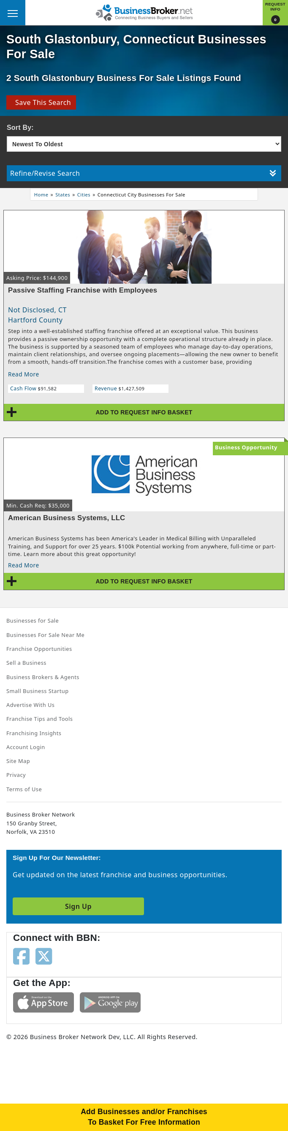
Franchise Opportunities (39, 649)
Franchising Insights (33, 733)
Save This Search (41, 102)
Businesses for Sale (32, 620)
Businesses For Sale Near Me (45, 635)
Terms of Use (24, 789)
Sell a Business (26, 662)
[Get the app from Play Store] (110, 1001)
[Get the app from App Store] (43, 1001)
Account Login (25, 747)
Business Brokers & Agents (42, 677)
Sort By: (20, 127)
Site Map (18, 761)
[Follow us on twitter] (43, 955)
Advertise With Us (30, 705)
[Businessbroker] (144, 11)
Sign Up (78, 906)
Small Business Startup (37, 691)
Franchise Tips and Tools (39, 719)
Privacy (16, 775)
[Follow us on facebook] (21, 955)
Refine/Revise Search (143, 173)
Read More (23, 374)
